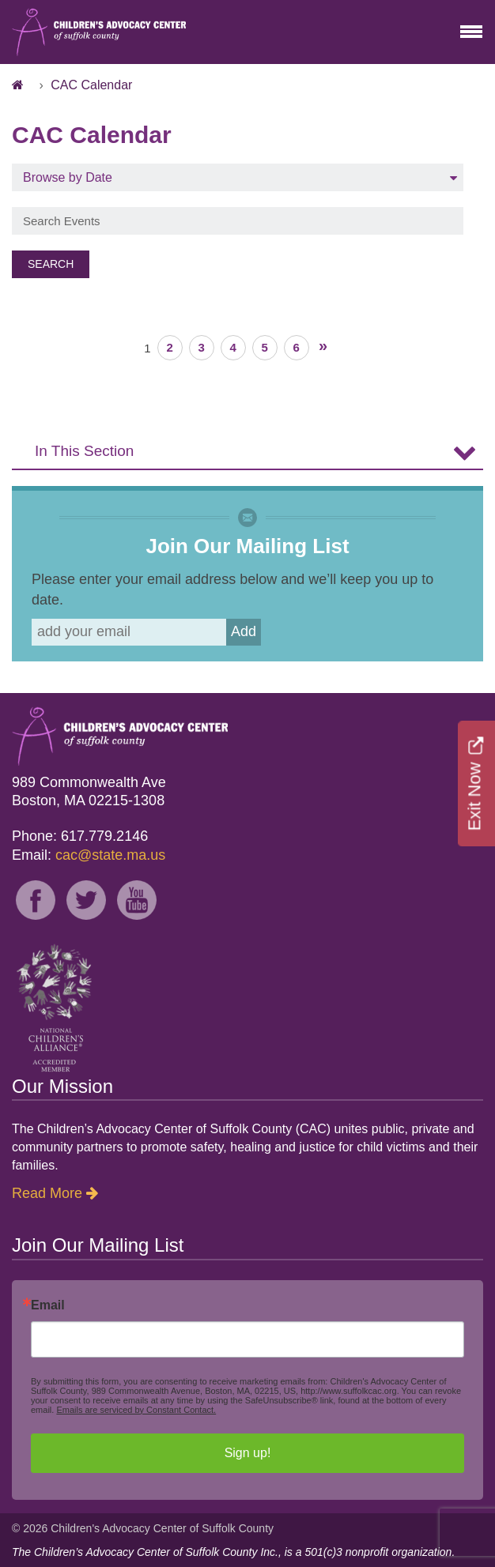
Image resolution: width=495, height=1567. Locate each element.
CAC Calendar (91, 85)
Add (243, 631)
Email (48, 1305)
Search (51, 264)
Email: (88, 855)
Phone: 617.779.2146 (80, 836)
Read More (47, 1193)
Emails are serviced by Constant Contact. (136, 1409)
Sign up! (248, 1453)
